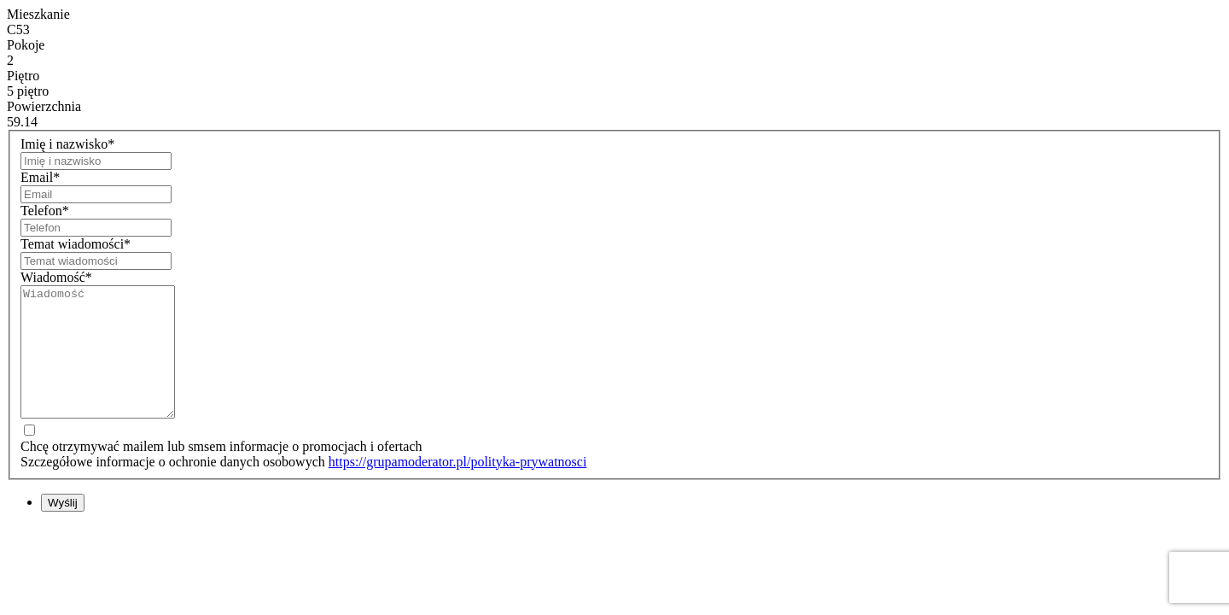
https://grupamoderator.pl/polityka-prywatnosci (458, 487)
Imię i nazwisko (67, 144)
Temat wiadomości (75, 244)
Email (40, 177)
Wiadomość (56, 277)
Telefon (44, 210)
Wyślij (63, 528)
